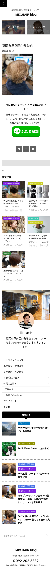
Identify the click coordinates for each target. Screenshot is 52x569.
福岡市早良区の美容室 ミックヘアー (26, 556)
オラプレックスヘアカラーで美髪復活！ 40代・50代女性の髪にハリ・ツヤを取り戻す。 (33, 499)
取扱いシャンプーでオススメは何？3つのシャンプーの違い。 (38, 203)
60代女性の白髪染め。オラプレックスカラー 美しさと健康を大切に (34, 519)
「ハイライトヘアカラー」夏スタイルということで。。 (13, 238)
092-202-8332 (26, 560)
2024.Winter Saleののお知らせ (33, 448)
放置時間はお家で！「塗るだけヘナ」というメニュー (13, 273)
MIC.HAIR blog (26, 14)
